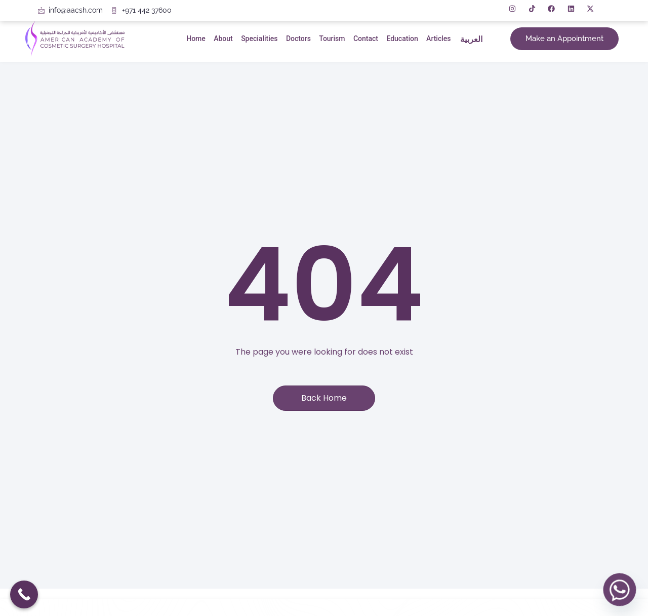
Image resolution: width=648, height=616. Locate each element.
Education (401, 38)
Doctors (297, 38)
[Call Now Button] (24, 594)
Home (196, 38)
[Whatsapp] (619, 589)
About (223, 38)
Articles (437, 38)
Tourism (331, 38)
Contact (364, 38)
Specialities (258, 38)
